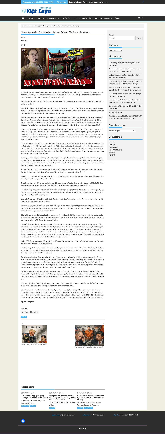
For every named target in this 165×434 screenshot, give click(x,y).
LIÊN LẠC (117, 18)
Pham (24, 37)
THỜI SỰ (40, 18)
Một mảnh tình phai (115, 112)
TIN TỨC (30, 18)
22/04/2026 (26, 393)
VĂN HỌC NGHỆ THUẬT (82, 18)
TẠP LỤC (97, 18)
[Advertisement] (63, 367)
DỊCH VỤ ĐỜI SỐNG (64, 18)
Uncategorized (88, 407)
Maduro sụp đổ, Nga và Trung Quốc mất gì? (89, 336)
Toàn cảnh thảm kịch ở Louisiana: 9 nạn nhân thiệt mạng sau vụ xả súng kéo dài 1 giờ (98, 2)
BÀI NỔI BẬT (25, 406)
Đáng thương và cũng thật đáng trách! (34, 335)
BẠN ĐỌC (107, 18)
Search (111, 35)
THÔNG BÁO (50, 18)
